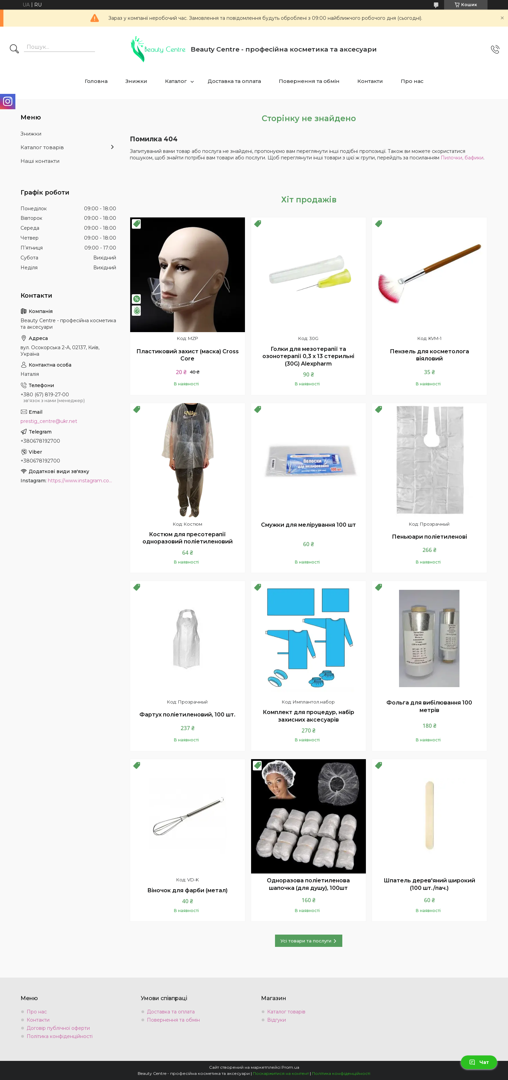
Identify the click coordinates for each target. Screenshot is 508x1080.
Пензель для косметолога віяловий (429, 355)
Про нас (412, 81)
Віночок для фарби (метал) (187, 890)
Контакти (370, 81)
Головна (96, 81)
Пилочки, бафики (462, 158)
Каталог (176, 81)
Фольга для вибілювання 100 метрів (429, 706)
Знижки (136, 81)
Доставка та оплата (234, 81)
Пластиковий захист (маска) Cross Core (187, 355)
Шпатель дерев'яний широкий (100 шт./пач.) (429, 884)
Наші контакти (39, 161)
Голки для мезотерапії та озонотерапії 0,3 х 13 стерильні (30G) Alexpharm (308, 356)
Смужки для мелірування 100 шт (308, 525)
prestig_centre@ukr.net (48, 421)
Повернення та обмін (309, 81)
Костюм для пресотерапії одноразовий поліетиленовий (187, 538)
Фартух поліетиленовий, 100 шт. (187, 714)
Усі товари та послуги (305, 940)
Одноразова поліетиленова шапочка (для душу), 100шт (308, 884)
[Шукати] (14, 49)
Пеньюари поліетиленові (429, 537)
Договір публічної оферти (58, 1028)
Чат (479, 1062)
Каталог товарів (42, 147)
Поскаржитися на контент (281, 1073)
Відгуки (276, 1020)
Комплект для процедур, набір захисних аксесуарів (308, 716)
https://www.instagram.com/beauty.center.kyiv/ (82, 481)
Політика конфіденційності (60, 1036)
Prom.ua (290, 1067)
